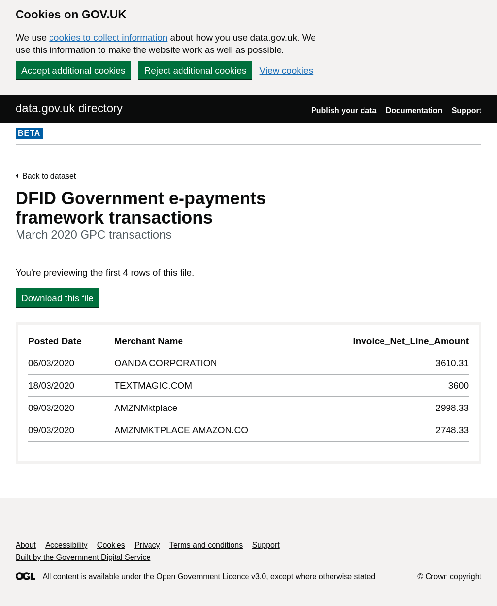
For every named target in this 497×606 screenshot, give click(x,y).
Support (466, 110)
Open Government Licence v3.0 (211, 577)
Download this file (57, 298)
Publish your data (343, 110)
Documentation (414, 110)
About (26, 545)
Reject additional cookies (195, 71)
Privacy (147, 545)
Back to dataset (49, 176)
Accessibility (66, 545)
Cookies (111, 545)
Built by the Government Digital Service (83, 557)
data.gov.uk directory (69, 108)
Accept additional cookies (73, 71)
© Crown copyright (449, 577)
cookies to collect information (108, 38)
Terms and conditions (206, 545)
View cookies (287, 70)
